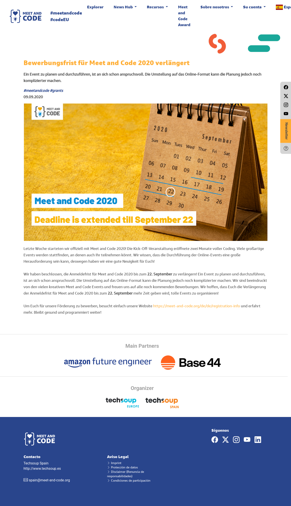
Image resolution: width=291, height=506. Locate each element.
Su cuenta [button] (252, 6)
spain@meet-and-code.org (49, 480)
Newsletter (286, 131)
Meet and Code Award (184, 15)
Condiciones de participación (128, 480)
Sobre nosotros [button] (215, 6)
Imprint (114, 463)
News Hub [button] (124, 6)
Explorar (95, 6)
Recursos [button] (156, 6)
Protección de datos (122, 467)
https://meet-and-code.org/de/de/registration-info (196, 306)
